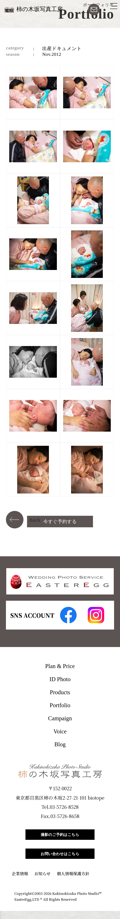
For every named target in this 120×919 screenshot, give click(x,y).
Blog (60, 744)
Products (60, 692)
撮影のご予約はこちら (60, 837)
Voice (60, 731)
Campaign (60, 718)
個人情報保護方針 (73, 881)
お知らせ (42, 881)
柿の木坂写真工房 (39, 9)
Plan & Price (60, 666)
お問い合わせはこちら (60, 860)
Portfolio (60, 705)
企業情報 (20, 881)
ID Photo (60, 679)
